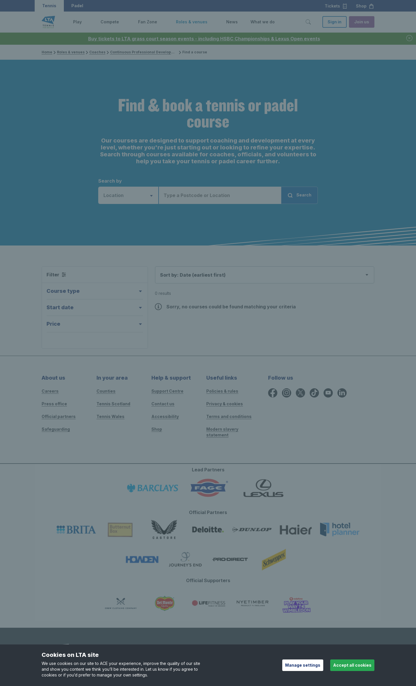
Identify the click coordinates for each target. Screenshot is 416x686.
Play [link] (77, 21)
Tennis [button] (49, 5)
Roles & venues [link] (191, 21)
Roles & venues (71, 52)
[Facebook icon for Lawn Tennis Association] (272, 393)
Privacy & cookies (224, 403)
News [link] (232, 21)
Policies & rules (222, 391)
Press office (54, 403)
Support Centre (167, 391)
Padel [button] (77, 5)
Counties (106, 391)
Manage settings (302, 665)
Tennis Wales (110, 416)
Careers (50, 391)
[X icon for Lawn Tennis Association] (300, 393)
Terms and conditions (229, 416)
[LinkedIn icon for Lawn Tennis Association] (342, 393)
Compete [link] (110, 21)
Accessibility (165, 416)
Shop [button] (365, 6)
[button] (86, 22)
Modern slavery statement (222, 432)
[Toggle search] (308, 22)
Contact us (162, 403)
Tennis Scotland (113, 403)
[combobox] (128, 195)
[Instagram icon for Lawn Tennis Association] (286, 393)
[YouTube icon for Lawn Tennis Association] (328, 393)
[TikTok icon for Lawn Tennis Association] (314, 393)
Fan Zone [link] (147, 21)
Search (299, 195)
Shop (156, 429)
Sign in (334, 21)
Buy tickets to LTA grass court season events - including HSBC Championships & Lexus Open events (204, 39)
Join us (361, 21)
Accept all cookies (352, 665)
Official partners (59, 416)
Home (47, 52)
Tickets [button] (336, 6)
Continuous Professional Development (145, 52)
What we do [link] (262, 21)
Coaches (97, 52)
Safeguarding (56, 429)
